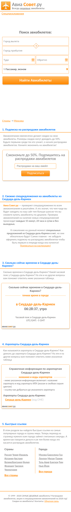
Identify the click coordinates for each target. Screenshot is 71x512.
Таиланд (19, 465)
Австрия (18, 458)
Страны (6, 121)
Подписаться (35, 173)
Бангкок (54, 462)
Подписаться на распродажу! (35, 245)
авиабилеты (28, 6)
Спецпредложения (13, 13)
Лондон (43, 458)
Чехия (15, 454)
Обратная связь (51, 501)
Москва (43, 454)
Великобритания (13, 462)
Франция (9, 465)
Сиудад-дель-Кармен (18, 399)
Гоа (60, 454)
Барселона (53, 454)
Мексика (19, 121)
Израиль (23, 454)
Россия (8, 454)
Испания (9, 458)
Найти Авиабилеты (36, 80)
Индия (26, 462)
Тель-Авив (44, 462)
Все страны (11, 475)
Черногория (11, 469)
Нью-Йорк (44, 465)
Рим (61, 462)
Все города (45, 471)
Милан (51, 458)
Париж (59, 458)
